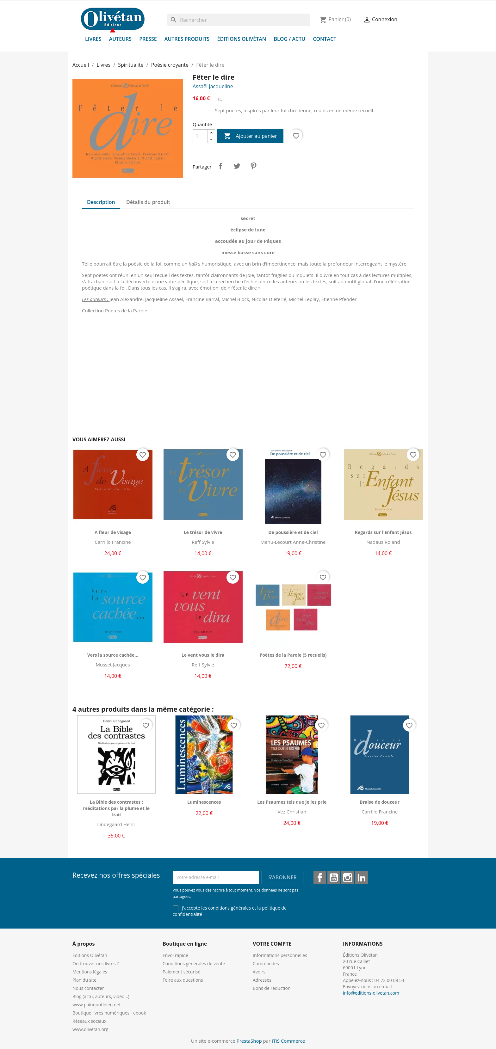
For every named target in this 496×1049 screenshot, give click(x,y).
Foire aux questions (183, 980)
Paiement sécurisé (181, 972)
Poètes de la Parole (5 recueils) (292, 655)
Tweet (237, 166)
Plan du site (84, 980)
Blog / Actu (289, 38)
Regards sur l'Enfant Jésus (383, 532)
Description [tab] (101, 202)
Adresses (262, 980)
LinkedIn (361, 877)
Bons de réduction (271, 988)
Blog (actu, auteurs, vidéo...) (100, 996)
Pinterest (253, 166)
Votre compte (272, 943)
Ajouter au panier (250, 136)
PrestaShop (249, 1041)
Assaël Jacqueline (213, 86)
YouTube (333, 877)
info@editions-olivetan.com (371, 993)
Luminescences (204, 802)
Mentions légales (89, 972)
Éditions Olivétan (241, 38)
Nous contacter (88, 988)
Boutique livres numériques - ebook (109, 1013)
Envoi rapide (175, 955)
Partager (220, 166)
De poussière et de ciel (293, 532)
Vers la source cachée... (113, 655)
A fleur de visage (113, 532)
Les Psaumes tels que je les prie (291, 802)
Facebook (319, 877)
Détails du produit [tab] (148, 202)
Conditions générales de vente (194, 963)
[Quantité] (200, 136)
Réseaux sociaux (89, 1021)
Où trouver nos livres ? (95, 963)
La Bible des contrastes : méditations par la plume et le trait (116, 808)
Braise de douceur (380, 802)
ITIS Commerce (288, 1041)
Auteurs (120, 38)
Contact (324, 38)
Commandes (266, 963)
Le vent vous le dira (203, 655)
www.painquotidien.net (96, 1005)
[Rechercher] (238, 20)
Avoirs (259, 972)
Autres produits (187, 38)
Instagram (347, 877)
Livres (93, 38)
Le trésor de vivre (203, 532)
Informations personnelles (280, 955)
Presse (148, 38)
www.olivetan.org (90, 1029)
